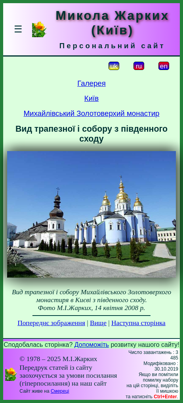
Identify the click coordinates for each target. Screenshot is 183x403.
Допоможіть (91, 344)
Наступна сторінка (138, 323)
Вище (98, 323)
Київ (91, 98)
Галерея (91, 83)
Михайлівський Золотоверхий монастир (92, 113)
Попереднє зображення (51, 323)
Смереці (60, 391)
